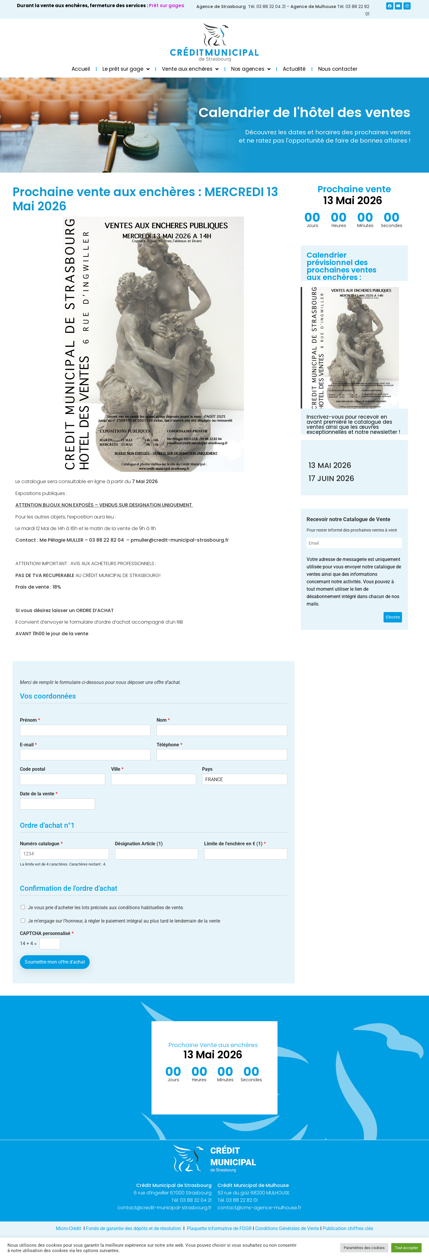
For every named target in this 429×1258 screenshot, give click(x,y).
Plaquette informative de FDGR (220, 1228)
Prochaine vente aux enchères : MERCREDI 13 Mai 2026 (145, 199)
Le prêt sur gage (126, 69)
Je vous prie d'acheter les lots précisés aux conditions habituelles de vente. (106, 907)
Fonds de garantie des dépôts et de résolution (133, 1228)
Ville (117, 769)
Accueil (81, 68)
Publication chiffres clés (348, 1228)
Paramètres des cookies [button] (364, 1248)
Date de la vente (39, 794)
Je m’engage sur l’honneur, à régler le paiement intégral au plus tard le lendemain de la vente (124, 921)
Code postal (32, 769)
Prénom (30, 720)
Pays (207, 769)
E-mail (28, 745)
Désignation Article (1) (139, 843)
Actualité (294, 68)
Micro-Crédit (68, 1228)
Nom (163, 720)
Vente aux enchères (190, 69)
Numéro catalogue (41, 843)
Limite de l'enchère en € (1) (235, 843)
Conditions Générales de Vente (287, 1228)
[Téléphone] (222, 754)
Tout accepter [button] (406, 1248)
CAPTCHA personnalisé (47, 933)
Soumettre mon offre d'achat (55, 962)
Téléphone (169, 745)
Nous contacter (337, 68)
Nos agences (251, 69)
